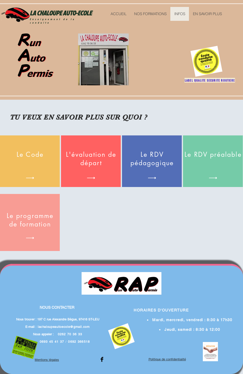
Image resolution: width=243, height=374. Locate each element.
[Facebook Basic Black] (101, 359)
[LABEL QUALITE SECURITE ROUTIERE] (209, 80)
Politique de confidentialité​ (167, 359)
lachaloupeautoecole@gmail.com (64, 327)
